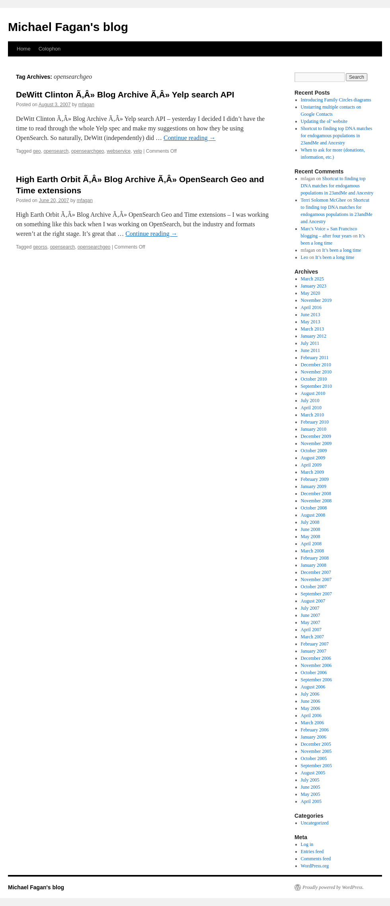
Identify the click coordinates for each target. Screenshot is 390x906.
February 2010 (315, 422)
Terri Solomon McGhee (323, 200)
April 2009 (311, 465)
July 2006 (310, 694)
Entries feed (312, 851)
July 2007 (310, 608)
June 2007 (310, 615)
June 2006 (310, 701)
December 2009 (316, 436)
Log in (307, 844)
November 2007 (316, 579)
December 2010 (316, 364)
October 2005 (314, 758)
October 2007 (314, 586)
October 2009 (314, 450)
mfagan (86, 104)
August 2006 (313, 687)
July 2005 (310, 780)
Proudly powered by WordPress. (333, 887)
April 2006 (311, 715)
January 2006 (313, 737)
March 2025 (312, 279)
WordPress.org (315, 866)
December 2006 (316, 658)
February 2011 (315, 357)
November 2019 (316, 300)
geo (37, 151)
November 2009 (316, 443)
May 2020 (310, 293)
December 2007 (316, 572)
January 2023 (313, 286)
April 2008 (311, 543)
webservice (119, 151)
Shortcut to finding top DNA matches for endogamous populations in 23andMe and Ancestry (336, 136)
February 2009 (315, 479)
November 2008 (316, 501)
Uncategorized (315, 823)
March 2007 (312, 637)
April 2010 (311, 407)
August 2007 (313, 601)
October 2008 (314, 508)
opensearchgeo (87, 151)
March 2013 (312, 329)
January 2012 (313, 336)
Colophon (50, 49)
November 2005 (316, 751)
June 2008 (310, 529)
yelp (137, 151)
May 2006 (310, 708)
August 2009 (313, 458)
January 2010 (313, 429)
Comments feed (316, 858)
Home (24, 49)
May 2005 (310, 794)
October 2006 (314, 672)
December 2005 (316, 744)
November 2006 (316, 665)
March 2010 (312, 415)
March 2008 (312, 551)
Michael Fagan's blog (68, 26)
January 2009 (313, 486)
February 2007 (315, 644)
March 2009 (312, 472)
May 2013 (310, 322)
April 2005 (311, 801)
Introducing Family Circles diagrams (336, 100)
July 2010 (310, 400)
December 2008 (316, 493)
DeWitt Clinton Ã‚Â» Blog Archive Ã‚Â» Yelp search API (125, 94)
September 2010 (316, 386)
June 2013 (310, 314)
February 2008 (315, 558)
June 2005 (310, 787)
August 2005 (313, 773)
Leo (304, 257)
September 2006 (316, 679)
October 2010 (314, 379)
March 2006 (312, 722)
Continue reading (190, 137)
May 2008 (310, 536)
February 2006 (315, 730)
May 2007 (310, 622)
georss (40, 247)
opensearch (55, 151)
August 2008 (313, 515)
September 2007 (316, 594)
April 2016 (311, 307)
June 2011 (310, 350)
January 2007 (313, 651)
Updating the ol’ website (324, 121)
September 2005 (316, 765)
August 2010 (313, 393)
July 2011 (310, 343)
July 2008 (310, 522)
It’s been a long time (341, 250)
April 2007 (311, 629)
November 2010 (316, 372)
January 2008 (313, 565)
